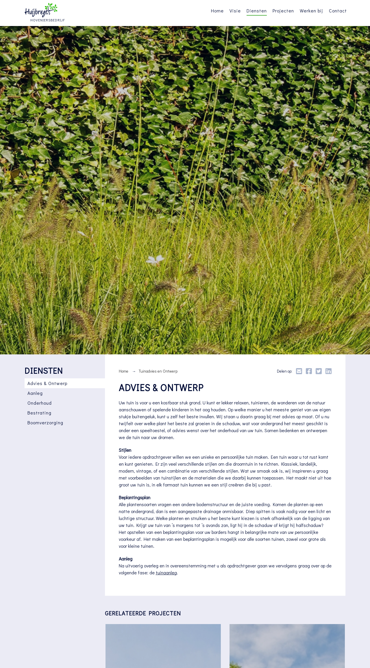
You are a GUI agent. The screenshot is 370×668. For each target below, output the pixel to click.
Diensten (257, 11)
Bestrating (39, 413)
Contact (338, 11)
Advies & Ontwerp (47, 383)
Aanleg (35, 393)
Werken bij (311, 11)
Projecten (283, 11)
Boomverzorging (45, 422)
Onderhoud (39, 403)
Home (217, 11)
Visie (235, 11)
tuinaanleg (166, 572)
